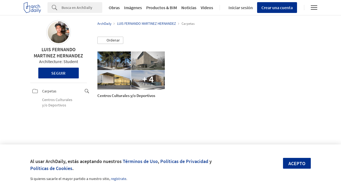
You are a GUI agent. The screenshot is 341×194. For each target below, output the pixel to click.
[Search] (82, 7)
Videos (207, 7)
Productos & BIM (161, 7)
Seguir (58, 73)
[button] (110, 40)
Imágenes (133, 7)
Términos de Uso (140, 161)
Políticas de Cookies (51, 168)
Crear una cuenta (277, 7)
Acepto (296, 163)
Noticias (188, 7)
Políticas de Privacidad (184, 161)
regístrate (118, 178)
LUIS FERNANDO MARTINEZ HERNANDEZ (58, 52)
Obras (114, 7)
